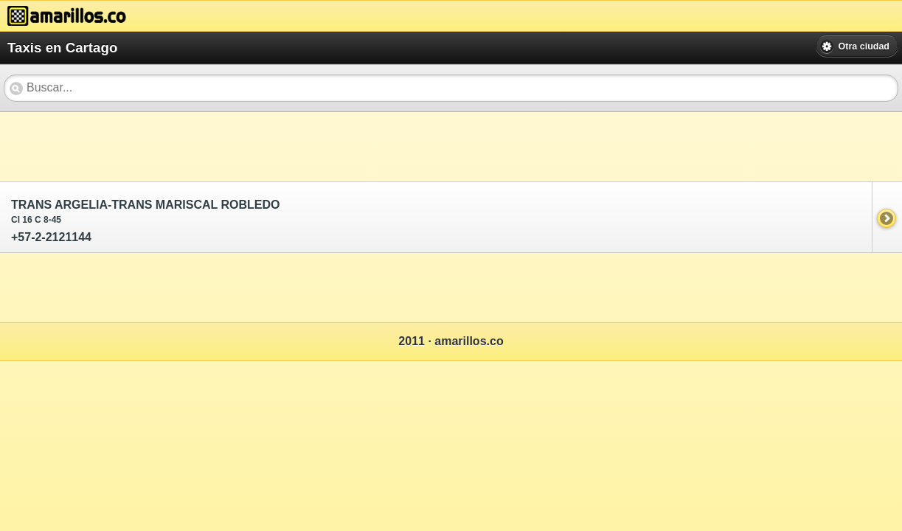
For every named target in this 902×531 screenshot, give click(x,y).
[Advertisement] (268, 145)
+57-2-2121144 (437, 220)
